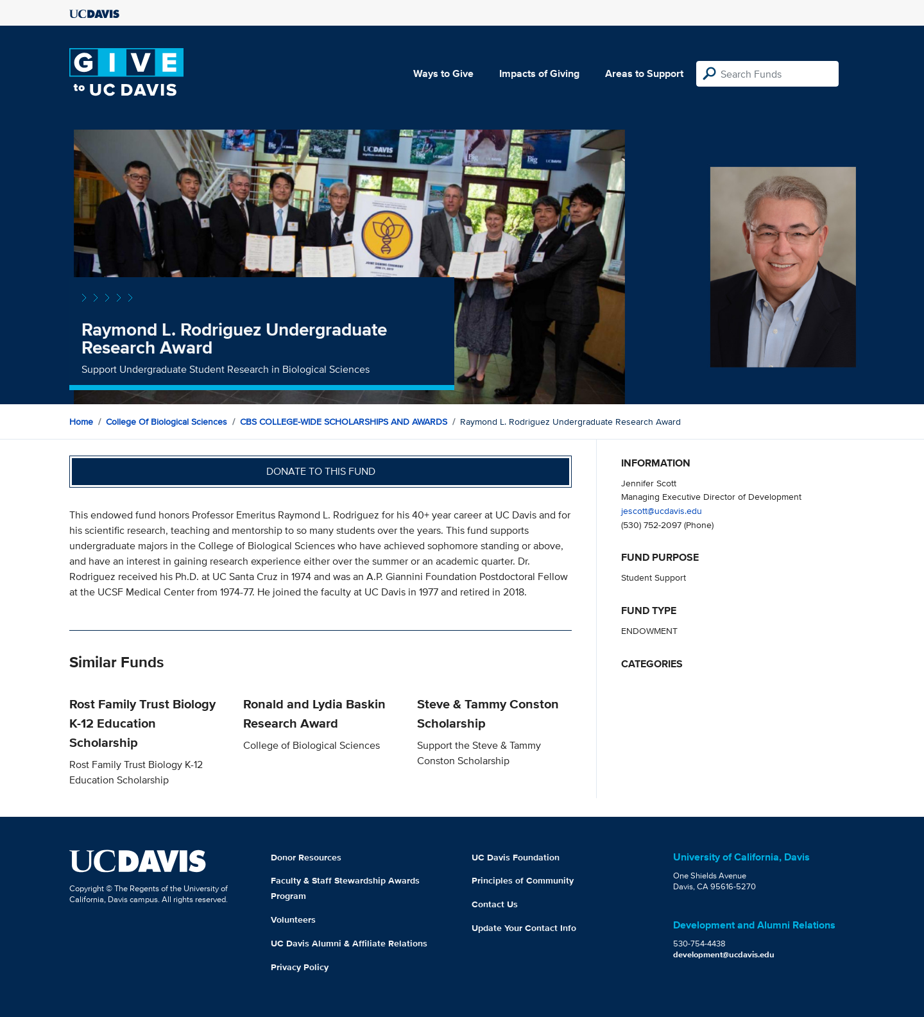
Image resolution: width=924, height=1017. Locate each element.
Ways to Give (443, 73)
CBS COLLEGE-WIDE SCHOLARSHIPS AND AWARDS (343, 421)
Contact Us (495, 904)
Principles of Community (523, 880)
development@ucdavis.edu (723, 954)
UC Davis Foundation (516, 857)
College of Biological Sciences (166, 421)
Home (81, 421)
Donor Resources (306, 857)
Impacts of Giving (539, 73)
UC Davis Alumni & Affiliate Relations (349, 943)
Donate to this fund (320, 471)
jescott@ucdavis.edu (661, 510)
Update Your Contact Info (524, 927)
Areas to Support (644, 73)
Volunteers (293, 919)
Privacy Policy (300, 967)
